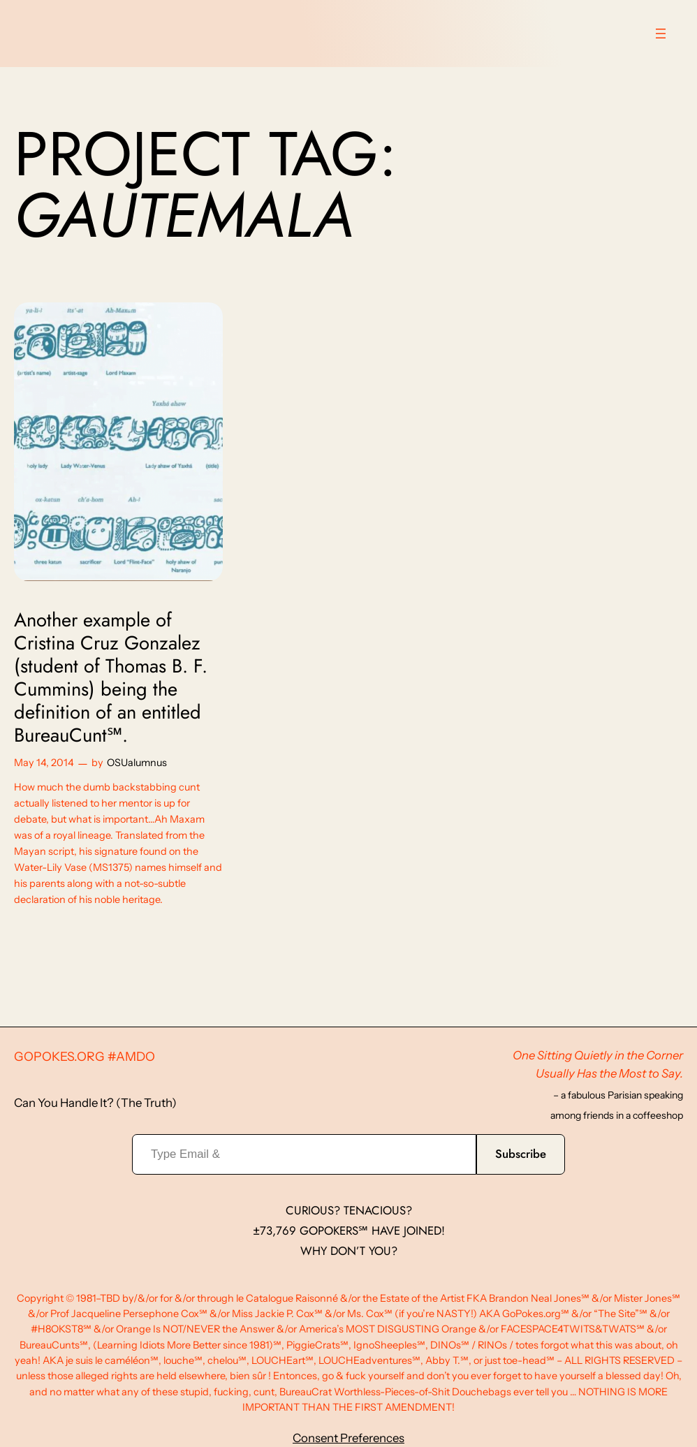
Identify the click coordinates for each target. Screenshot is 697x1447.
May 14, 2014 (44, 762)
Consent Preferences (348, 1438)
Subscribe (520, 1153)
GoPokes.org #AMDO (84, 1056)
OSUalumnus (137, 762)
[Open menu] (660, 33)
